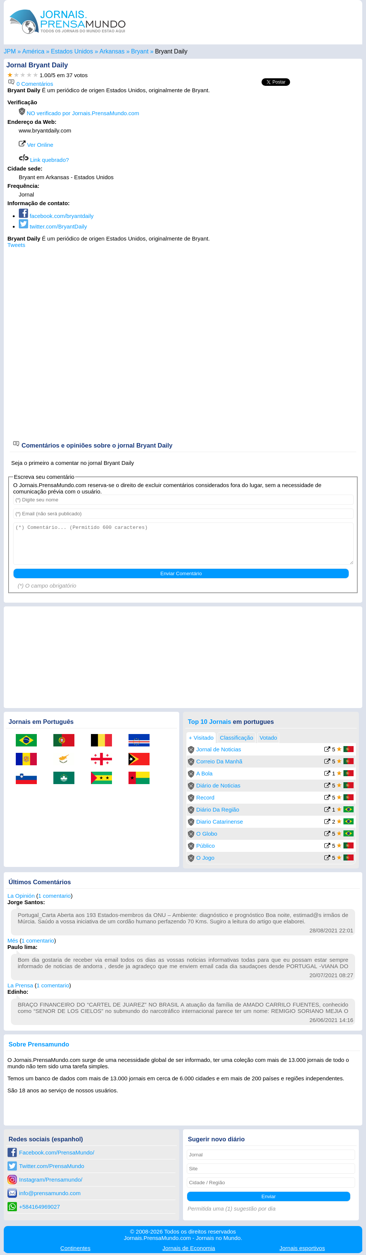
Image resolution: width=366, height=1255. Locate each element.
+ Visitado (201, 737)
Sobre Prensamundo (39, 1044)
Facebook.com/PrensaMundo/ (56, 1152)
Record (205, 797)
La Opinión (21, 896)
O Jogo (205, 857)
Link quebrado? (44, 160)
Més (13, 940)
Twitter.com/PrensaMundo (51, 1166)
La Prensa (20, 985)
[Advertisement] (295, 146)
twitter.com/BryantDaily (53, 226)
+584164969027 (39, 1206)
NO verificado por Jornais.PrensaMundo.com (79, 113)
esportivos (302, 1248)
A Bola (204, 773)
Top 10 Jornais (209, 721)
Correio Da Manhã (219, 761)
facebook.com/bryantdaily (56, 216)
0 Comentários (30, 84)
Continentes (75, 1248)
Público (205, 845)
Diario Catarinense (219, 821)
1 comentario (54, 896)
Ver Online (36, 145)
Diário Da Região (217, 809)
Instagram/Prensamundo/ (50, 1179)
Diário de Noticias (218, 785)
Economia (188, 1248)
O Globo (206, 833)
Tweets (17, 245)
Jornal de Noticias (218, 749)
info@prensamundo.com (50, 1193)
